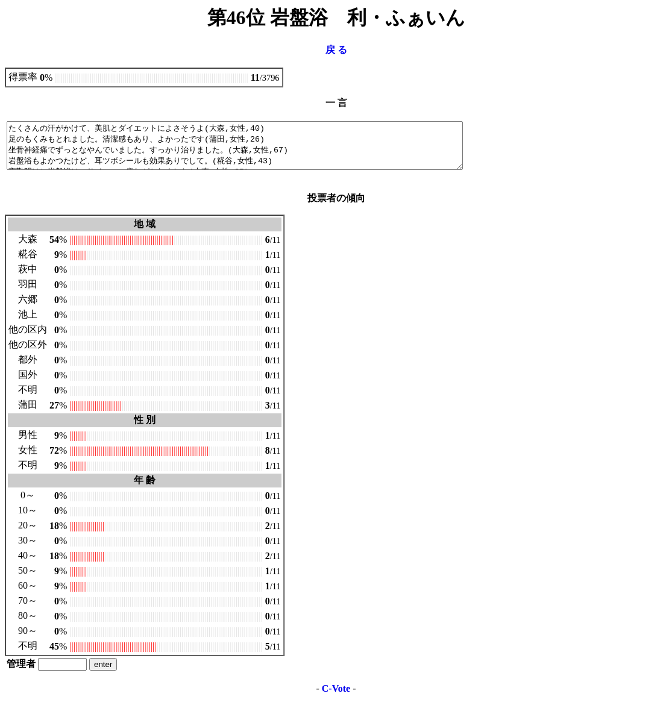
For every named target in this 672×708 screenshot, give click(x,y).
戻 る (336, 50)
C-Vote (336, 697)
